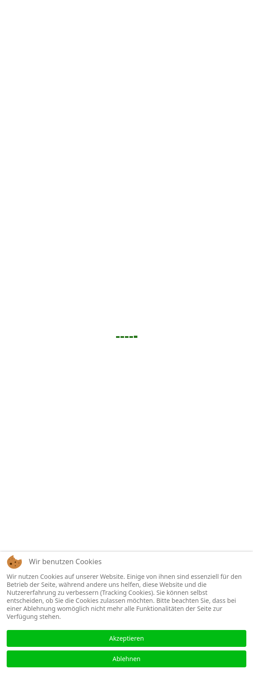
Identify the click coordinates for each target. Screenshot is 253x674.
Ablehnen (126, 658)
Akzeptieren (126, 638)
